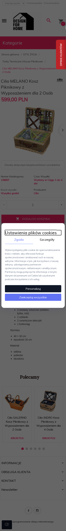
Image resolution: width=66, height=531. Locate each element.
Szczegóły (47, 239)
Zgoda (19, 239)
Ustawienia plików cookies (31, 232)
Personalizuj (33, 288)
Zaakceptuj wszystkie (33, 297)
